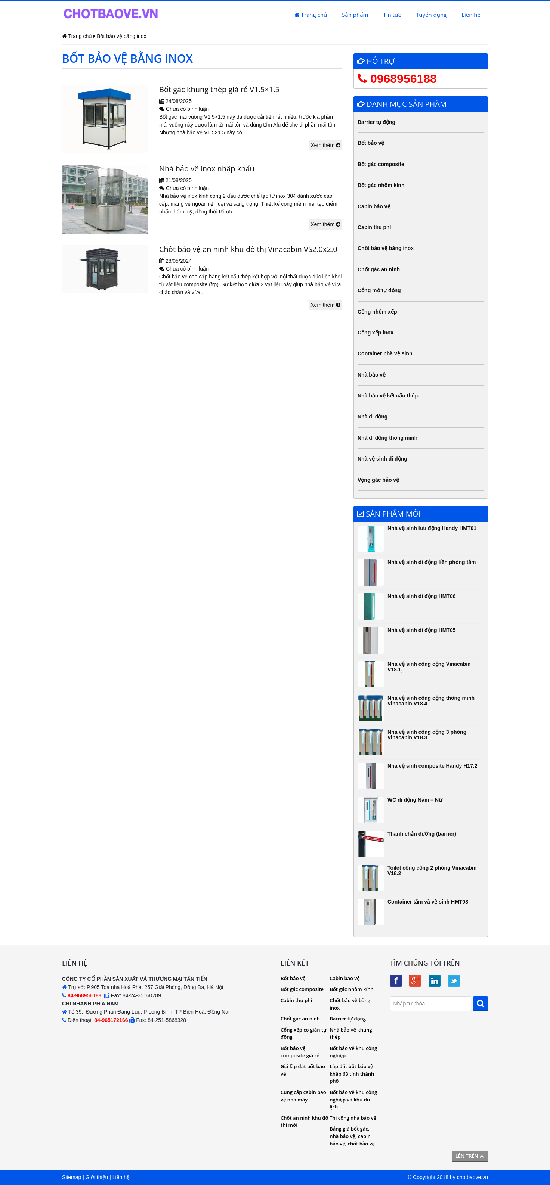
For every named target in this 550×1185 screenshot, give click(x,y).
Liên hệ (471, 14)
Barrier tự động (376, 122)
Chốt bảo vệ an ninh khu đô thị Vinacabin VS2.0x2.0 (248, 249)
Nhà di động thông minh (387, 438)
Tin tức (392, 14)
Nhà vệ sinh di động (382, 459)
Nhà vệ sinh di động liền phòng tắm (431, 562)
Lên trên (469, 1156)
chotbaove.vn (472, 1177)
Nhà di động (372, 417)
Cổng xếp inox (375, 333)
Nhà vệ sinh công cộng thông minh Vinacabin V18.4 (431, 701)
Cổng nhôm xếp (377, 312)
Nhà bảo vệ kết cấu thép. (388, 396)
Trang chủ (310, 14)
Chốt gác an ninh (379, 269)
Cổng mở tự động (379, 290)
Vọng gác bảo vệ (378, 480)
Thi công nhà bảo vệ (353, 1117)
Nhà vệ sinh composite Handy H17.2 (432, 766)
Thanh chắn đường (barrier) (421, 834)
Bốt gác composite (381, 164)
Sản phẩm (355, 14)
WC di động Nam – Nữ (414, 800)
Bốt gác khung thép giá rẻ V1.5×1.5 (219, 89)
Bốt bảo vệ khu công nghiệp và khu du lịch (353, 1099)
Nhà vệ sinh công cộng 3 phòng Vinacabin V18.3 (426, 734)
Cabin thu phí (374, 227)
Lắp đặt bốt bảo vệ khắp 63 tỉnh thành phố (352, 1073)
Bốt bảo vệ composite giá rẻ (300, 1052)
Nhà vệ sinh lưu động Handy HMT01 (431, 528)
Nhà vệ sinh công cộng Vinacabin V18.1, (429, 667)
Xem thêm (325, 145)
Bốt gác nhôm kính (381, 185)
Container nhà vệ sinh (385, 353)
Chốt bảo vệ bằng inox (386, 248)
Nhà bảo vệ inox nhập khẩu (206, 168)
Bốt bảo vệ (371, 143)
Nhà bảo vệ (372, 375)
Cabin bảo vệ (374, 206)
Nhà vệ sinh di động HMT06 (421, 596)
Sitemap (71, 1177)
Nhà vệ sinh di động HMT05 (421, 630)
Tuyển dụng (431, 14)
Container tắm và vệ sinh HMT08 (427, 902)
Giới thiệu (97, 1177)
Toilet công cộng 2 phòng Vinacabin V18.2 (432, 870)
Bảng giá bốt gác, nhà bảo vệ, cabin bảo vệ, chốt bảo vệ (352, 1136)
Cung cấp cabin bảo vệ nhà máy (303, 1096)
